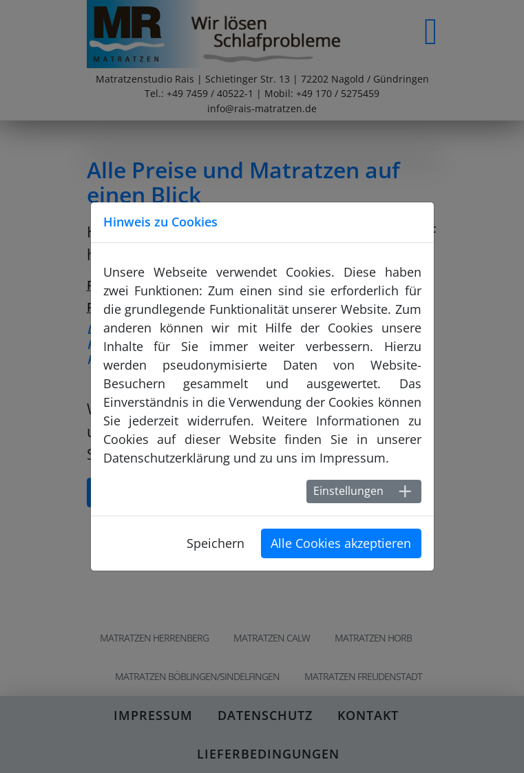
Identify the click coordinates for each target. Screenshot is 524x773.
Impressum (352, 457)
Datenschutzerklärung (166, 457)
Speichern (215, 543)
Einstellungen (348, 490)
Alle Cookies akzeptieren (341, 543)
